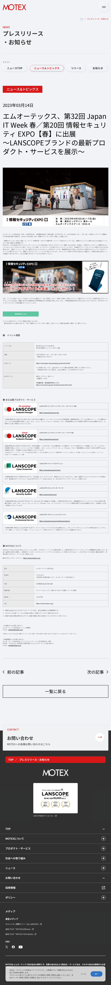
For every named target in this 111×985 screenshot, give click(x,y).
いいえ (83, 974)
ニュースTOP (15, 68)
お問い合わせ (12, 878)
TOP (81, 18)
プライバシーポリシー (17, 975)
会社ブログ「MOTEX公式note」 (18, 929)
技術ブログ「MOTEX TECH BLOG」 (19, 934)
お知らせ (98, 68)
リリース (76, 68)
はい (96, 974)
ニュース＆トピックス (46, 68)
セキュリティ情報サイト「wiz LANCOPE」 (22, 924)
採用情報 (10, 887)
